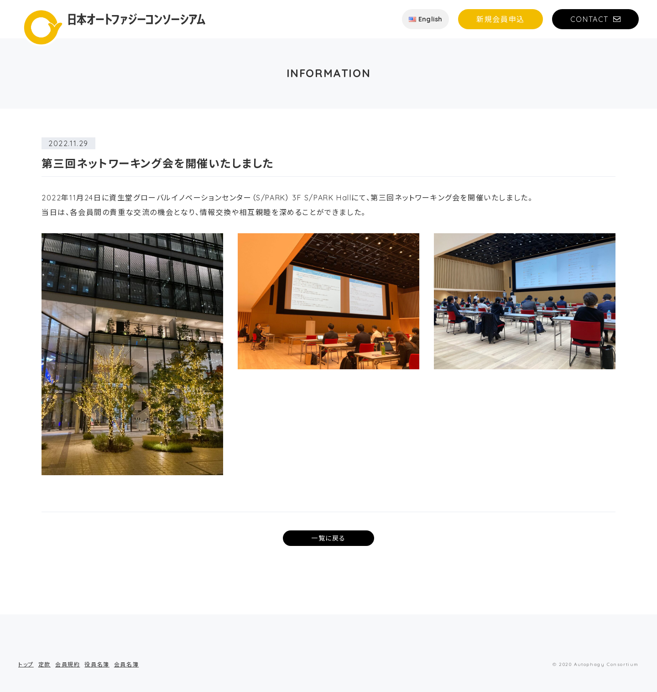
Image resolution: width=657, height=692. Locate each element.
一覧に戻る (328, 538)
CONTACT (589, 19)
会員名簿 (126, 664)
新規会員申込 (500, 19)
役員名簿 (96, 664)
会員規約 (67, 664)
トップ (26, 664)
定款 (44, 664)
